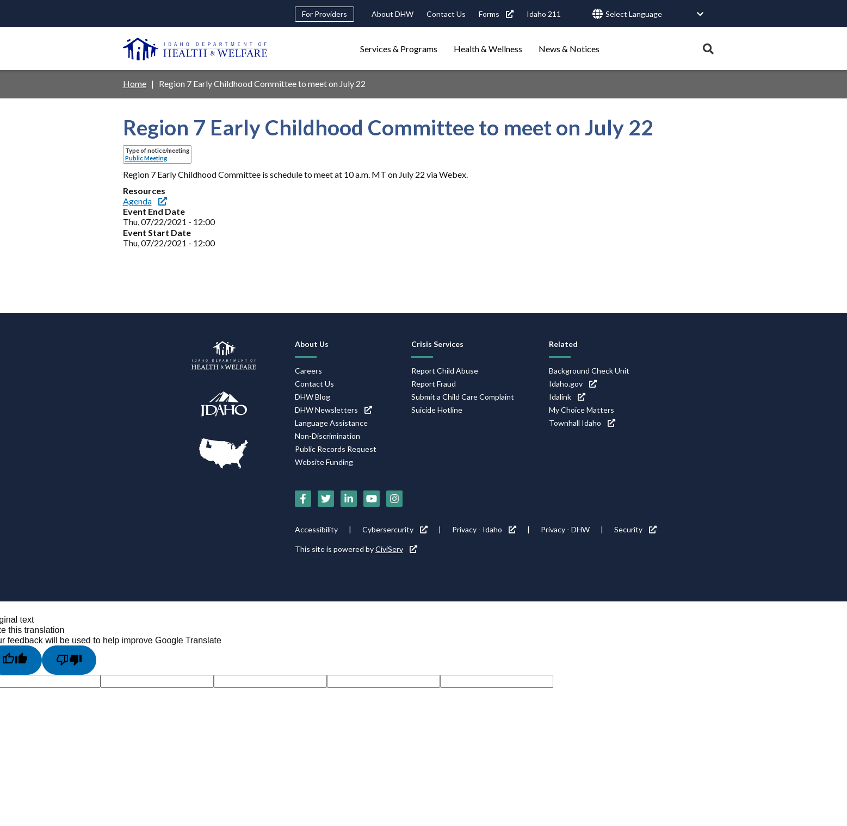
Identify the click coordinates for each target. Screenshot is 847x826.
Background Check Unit (589, 370)
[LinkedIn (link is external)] (349, 498)
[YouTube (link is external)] (371, 498)
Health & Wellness (488, 49)
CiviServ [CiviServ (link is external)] (396, 549)
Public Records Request (335, 449)
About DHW (392, 13)
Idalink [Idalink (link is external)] (567, 396)
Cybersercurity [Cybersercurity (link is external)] (395, 529)
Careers (308, 370)
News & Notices (569, 49)
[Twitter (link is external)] (326, 498)
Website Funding (324, 462)
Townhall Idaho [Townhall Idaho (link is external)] (582, 422)
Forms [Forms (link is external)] (496, 13)
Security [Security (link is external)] (635, 529)
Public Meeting (146, 158)
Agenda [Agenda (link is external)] (145, 201)
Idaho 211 (544, 13)
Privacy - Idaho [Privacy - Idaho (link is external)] (484, 529)
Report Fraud (433, 383)
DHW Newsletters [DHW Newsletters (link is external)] (333, 409)
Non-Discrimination (327, 435)
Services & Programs (398, 49)
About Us (312, 344)
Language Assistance (331, 422)
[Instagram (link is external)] (394, 498)
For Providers (324, 13)
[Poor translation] (69, 660)
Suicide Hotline (436, 409)
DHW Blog (312, 396)
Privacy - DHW (565, 529)
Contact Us (446, 13)
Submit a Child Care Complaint (462, 396)
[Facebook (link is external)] (303, 498)
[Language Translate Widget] (655, 14)
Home (134, 83)
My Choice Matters (581, 409)
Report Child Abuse (444, 370)
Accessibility (316, 529)
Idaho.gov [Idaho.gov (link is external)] (573, 383)
